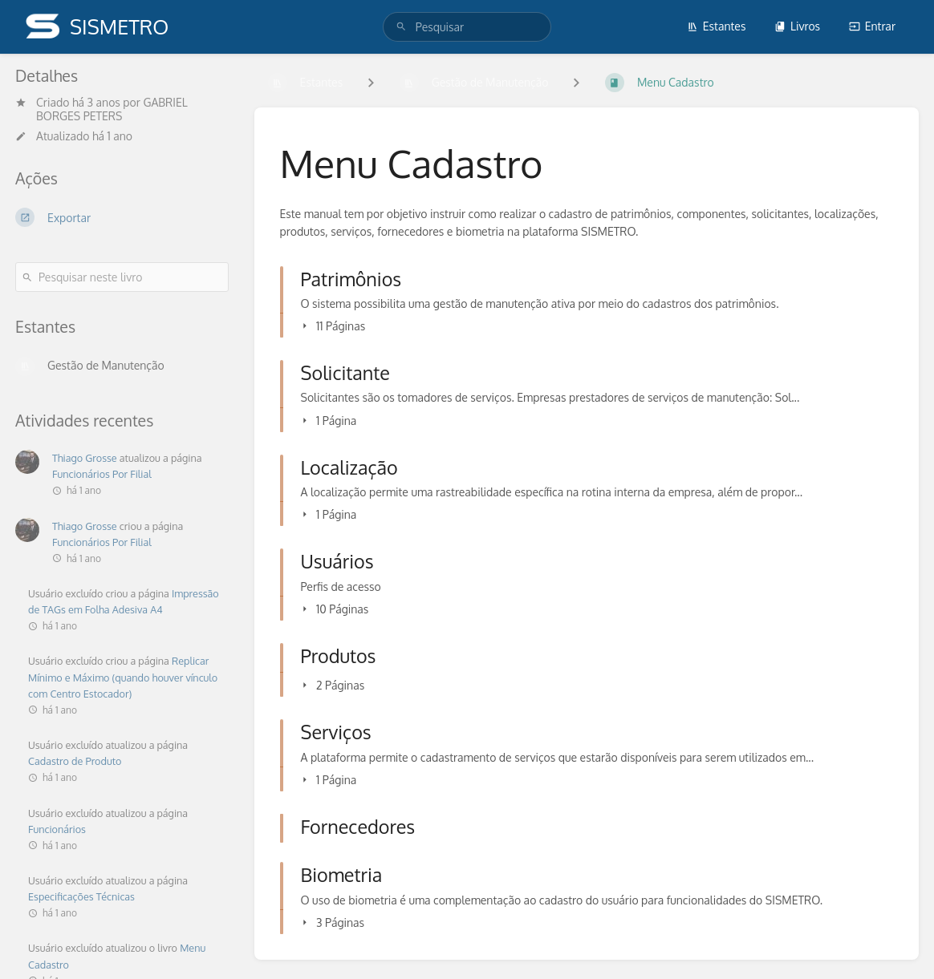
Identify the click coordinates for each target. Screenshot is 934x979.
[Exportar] (122, 217)
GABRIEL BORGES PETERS (112, 109)
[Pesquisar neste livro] (122, 277)
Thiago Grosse (84, 457)
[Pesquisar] (401, 27)
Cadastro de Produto (74, 760)
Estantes (716, 26)
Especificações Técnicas (81, 896)
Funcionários (57, 829)
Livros (797, 26)
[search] (467, 27)
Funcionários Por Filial (102, 473)
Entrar (872, 26)
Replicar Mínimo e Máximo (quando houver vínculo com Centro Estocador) (122, 676)
